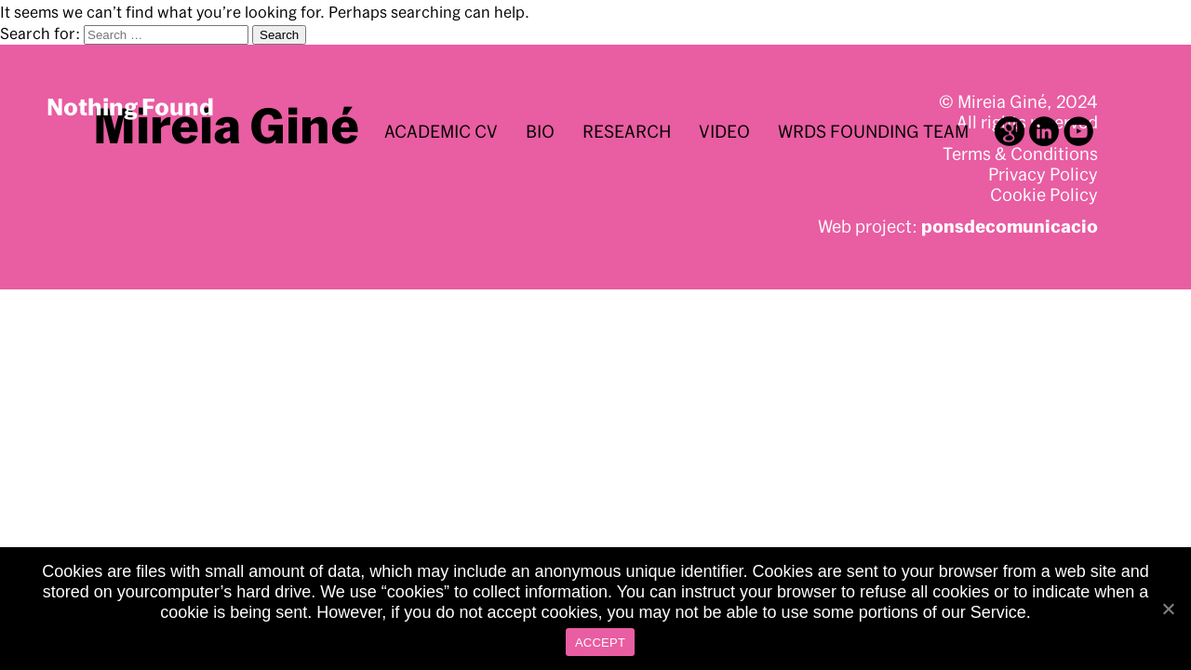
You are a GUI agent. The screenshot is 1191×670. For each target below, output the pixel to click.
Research (626, 131)
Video (724, 131)
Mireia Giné (226, 125)
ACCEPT (600, 643)
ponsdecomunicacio (1009, 226)
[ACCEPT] (1167, 608)
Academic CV (441, 131)
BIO (540, 131)
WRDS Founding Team (873, 131)
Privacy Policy (1043, 174)
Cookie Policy (1044, 194)
